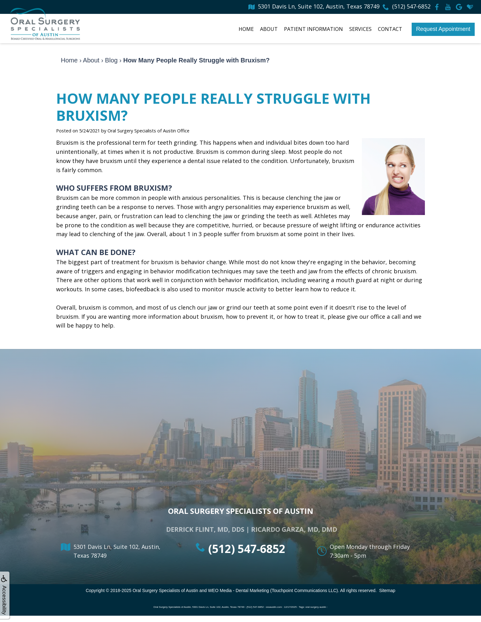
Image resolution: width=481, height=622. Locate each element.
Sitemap (387, 590)
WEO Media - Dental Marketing (238, 590)
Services (360, 29)
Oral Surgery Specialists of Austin (165, 590)
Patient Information (313, 29)
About (269, 29)
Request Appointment (443, 29)
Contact (390, 29)
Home (246, 29)
